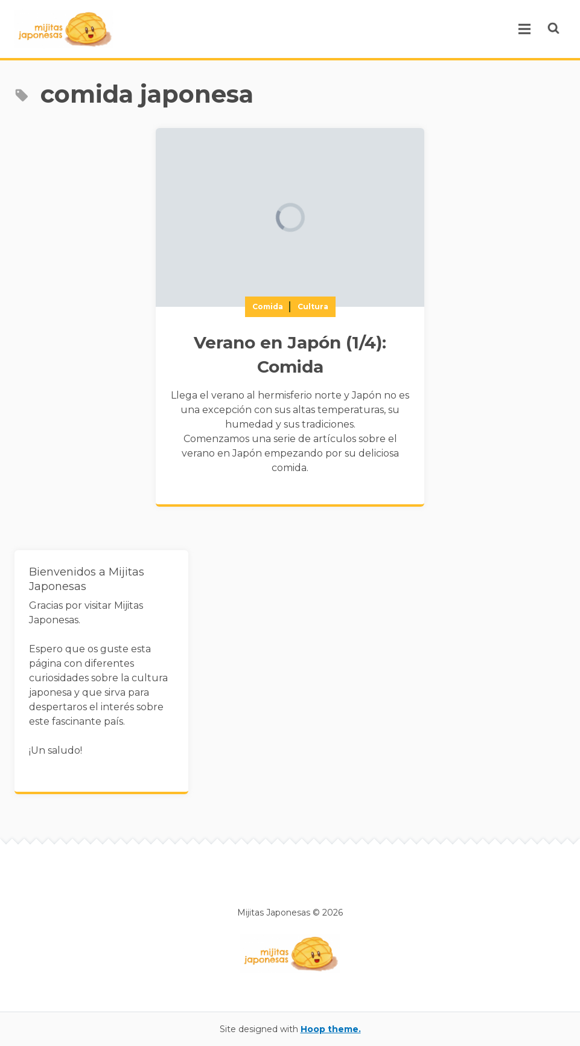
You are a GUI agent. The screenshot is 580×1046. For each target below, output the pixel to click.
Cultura (313, 306)
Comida (267, 306)
